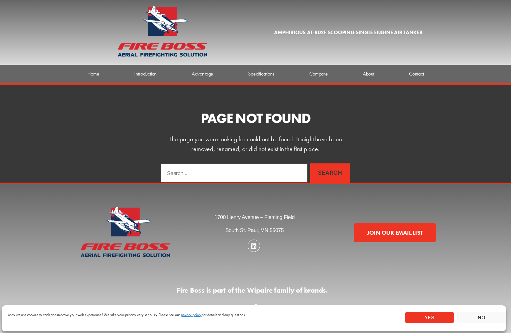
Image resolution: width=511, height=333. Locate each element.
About (368, 73)
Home (93, 73)
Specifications (261, 73)
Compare (318, 73)
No (482, 317)
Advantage (202, 73)
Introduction (145, 73)
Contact (416, 73)
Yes (430, 317)
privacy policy (191, 314)
